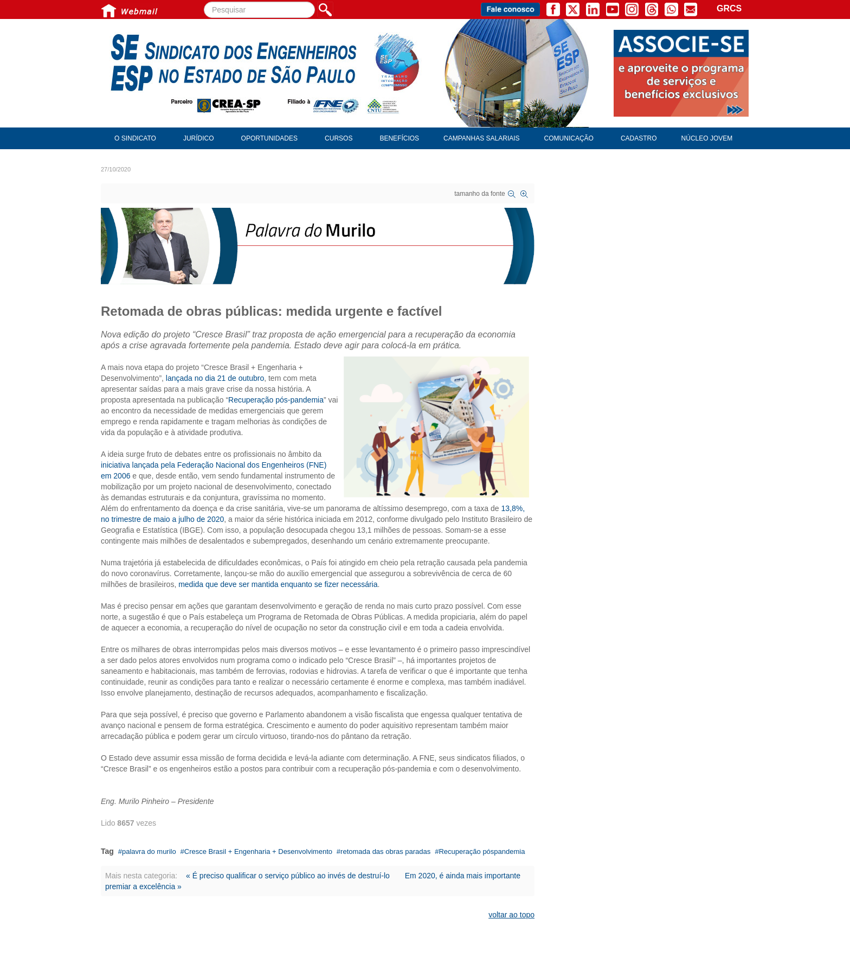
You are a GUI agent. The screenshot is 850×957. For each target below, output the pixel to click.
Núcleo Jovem (707, 138)
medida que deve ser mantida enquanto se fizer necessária (277, 584)
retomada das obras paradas (385, 851)
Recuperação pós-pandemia (276, 399)
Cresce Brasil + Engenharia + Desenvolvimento (258, 851)
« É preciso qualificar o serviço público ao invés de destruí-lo (288, 875)
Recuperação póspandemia (482, 851)
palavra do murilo (149, 851)
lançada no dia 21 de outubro (215, 378)
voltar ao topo (511, 914)
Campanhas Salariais (481, 138)
